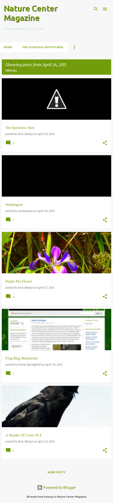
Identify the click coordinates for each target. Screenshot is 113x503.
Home (8, 47)
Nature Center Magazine (31, 13)
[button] (105, 143)
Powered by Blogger (56, 487)
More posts (56, 472)
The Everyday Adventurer (42, 47)
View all (11, 70)
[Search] (96, 9)
